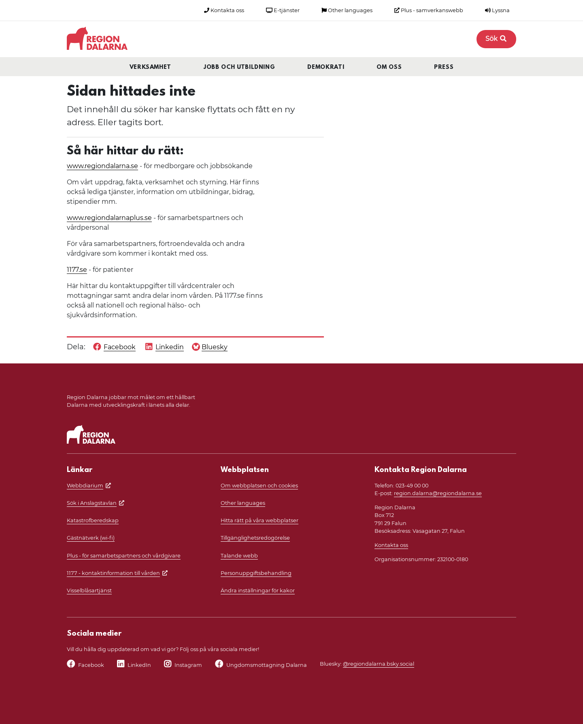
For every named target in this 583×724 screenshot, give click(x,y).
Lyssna (497, 10)
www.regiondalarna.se (102, 166)
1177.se (77, 269)
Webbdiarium (85, 486)
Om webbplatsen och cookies (259, 486)
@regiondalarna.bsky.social (378, 664)
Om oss (389, 67)
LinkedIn (139, 665)
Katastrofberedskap (93, 520)
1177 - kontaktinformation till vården (113, 573)
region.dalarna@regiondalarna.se (438, 493)
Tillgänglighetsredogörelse (255, 538)
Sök (496, 39)
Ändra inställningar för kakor (258, 590)
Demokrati (325, 67)
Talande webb (239, 556)
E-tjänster (283, 10)
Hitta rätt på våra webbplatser (259, 520)
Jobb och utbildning (239, 67)
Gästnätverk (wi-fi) (91, 538)
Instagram (188, 665)
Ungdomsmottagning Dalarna (266, 665)
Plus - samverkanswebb (428, 10)
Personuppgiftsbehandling (256, 573)
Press (443, 67)
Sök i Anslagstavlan (92, 503)
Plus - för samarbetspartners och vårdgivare (124, 556)
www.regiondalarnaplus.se (109, 218)
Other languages (346, 10)
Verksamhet (151, 67)
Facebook (91, 665)
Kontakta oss (224, 10)
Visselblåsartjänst (89, 590)
